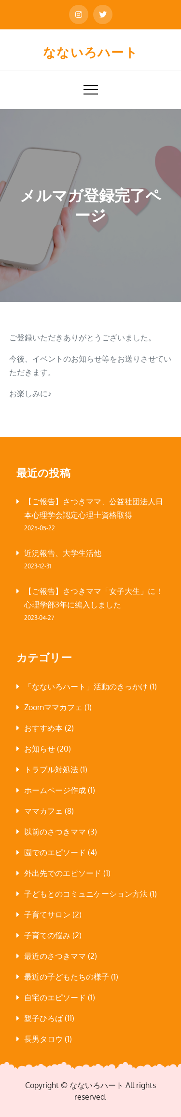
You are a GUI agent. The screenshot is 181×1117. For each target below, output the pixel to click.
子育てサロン (47, 914)
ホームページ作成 (55, 790)
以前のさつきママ (55, 831)
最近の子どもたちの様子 (66, 977)
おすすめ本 (43, 728)
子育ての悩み (47, 935)
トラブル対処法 (51, 769)
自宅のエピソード (55, 997)
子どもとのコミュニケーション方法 (86, 894)
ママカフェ (43, 811)
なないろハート (90, 52)
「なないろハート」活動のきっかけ (86, 686)
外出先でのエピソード (62, 873)
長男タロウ (43, 1039)
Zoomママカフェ (53, 707)
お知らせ (39, 749)
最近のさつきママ (55, 956)
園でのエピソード (55, 852)
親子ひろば (43, 1018)
